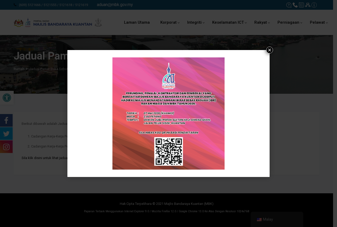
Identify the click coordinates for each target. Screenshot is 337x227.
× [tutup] (269, 50)
